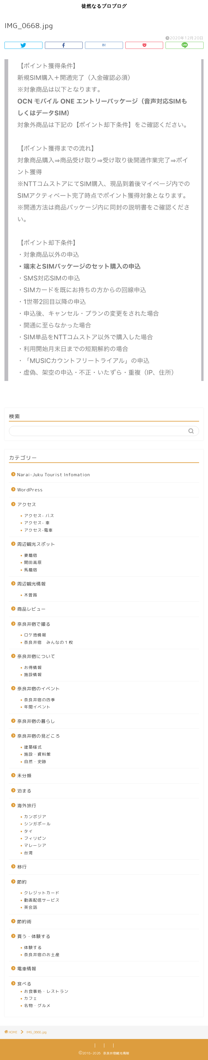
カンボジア (35, 816)
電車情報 (26, 969)
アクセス (26, 504)
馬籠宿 (30, 569)
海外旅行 (26, 805)
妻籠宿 (30, 555)
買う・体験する (34, 936)
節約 (22, 882)
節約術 (24, 922)
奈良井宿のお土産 (42, 954)
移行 (22, 867)
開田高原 (33, 562)
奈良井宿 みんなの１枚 (48, 642)
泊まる (24, 791)
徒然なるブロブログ (104, 6)
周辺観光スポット (36, 544)
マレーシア (35, 845)
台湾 (28, 852)
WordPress (30, 490)
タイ (28, 831)
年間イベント (37, 707)
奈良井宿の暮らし (36, 721)
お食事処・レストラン (46, 991)
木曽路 (30, 595)
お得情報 (33, 667)
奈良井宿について (36, 656)
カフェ (30, 998)
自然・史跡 (35, 761)
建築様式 (33, 747)
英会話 (30, 907)
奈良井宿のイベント (38, 689)
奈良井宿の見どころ (38, 736)
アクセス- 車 (37, 522)
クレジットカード (42, 892)
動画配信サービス (42, 900)
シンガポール (37, 823)
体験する (33, 947)
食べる (24, 984)
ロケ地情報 (35, 635)
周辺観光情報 (31, 584)
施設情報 (33, 674)
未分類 (24, 776)
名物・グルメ (37, 1005)
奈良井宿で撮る (34, 624)
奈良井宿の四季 (39, 699)
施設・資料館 (37, 754)
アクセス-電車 (38, 530)
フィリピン (35, 838)
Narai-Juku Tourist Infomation (53, 475)
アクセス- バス (39, 515)
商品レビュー (31, 609)
